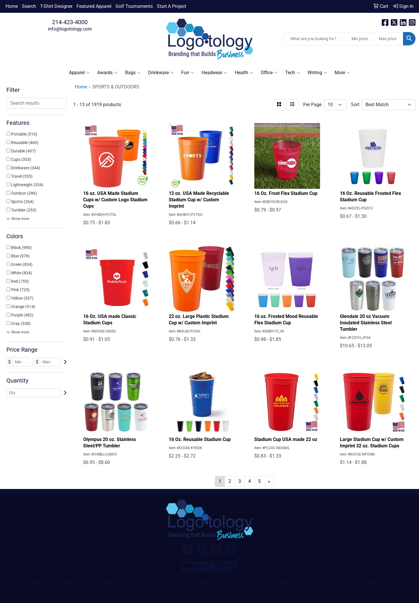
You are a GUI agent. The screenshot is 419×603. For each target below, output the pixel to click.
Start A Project (171, 6)
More (342, 72)
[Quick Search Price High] (389, 38)
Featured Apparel (94, 6)
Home (12, 6)
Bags (133, 72)
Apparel (79, 72)
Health (244, 72)
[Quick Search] (316, 38)
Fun (187, 72)
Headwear (214, 72)
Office (269, 72)
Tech (292, 72)
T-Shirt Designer (56, 6)
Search (29, 6)
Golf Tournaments (134, 6)
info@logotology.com (70, 29)
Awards (107, 72)
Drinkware (161, 72)
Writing (317, 72)
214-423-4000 (70, 22)
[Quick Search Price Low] (362, 38)
